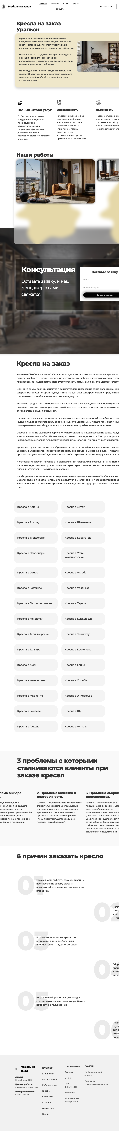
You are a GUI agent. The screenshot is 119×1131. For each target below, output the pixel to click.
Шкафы (46, 1091)
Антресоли (48, 1108)
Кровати (46, 1102)
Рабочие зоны (49, 1085)
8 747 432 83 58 (22, 1095)
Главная (69, 1072)
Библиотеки (48, 1074)
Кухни (45, 1114)
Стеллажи (47, 1097)
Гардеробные (49, 1079)
